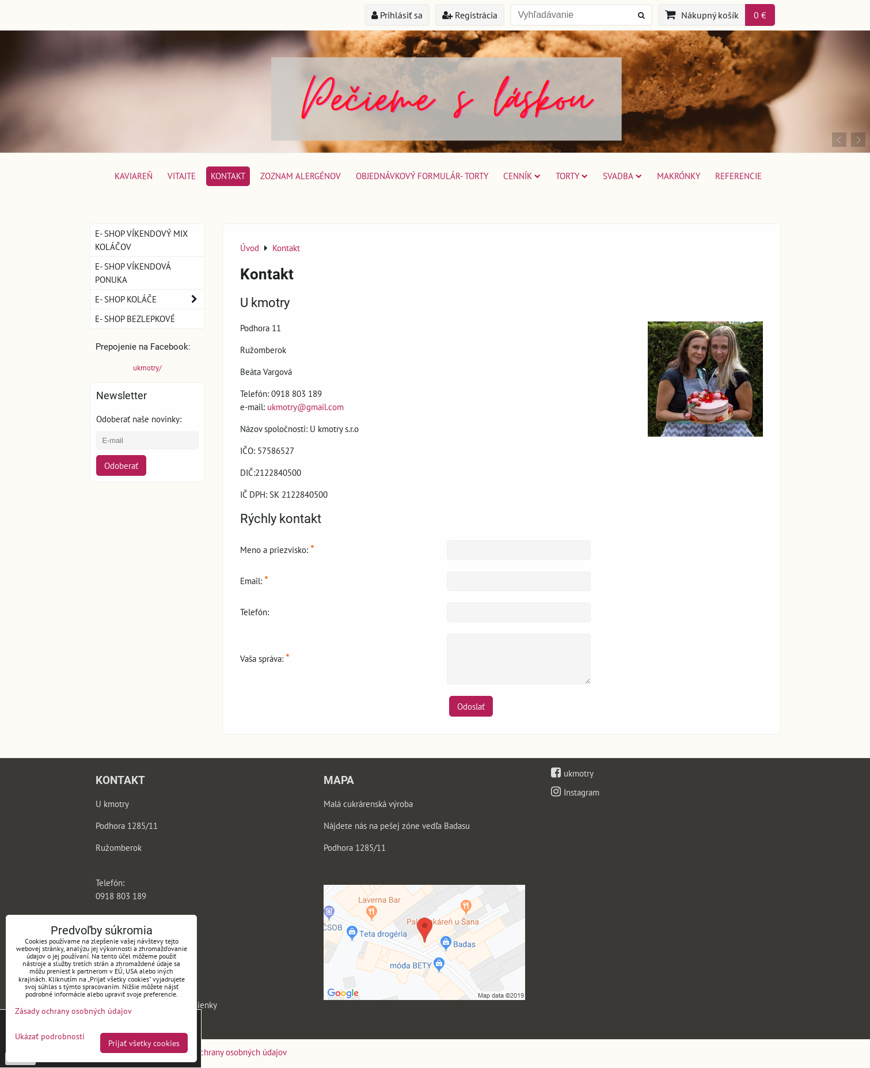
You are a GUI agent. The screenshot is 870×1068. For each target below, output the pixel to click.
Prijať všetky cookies (144, 1042)
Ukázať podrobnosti (50, 1036)
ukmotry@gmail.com (305, 406)
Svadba (622, 175)
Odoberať (121, 465)
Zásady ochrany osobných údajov (228, 1052)
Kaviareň (134, 175)
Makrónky (678, 175)
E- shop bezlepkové (135, 318)
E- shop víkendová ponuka (133, 272)
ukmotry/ (147, 368)
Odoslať (471, 706)
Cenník (522, 175)
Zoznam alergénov (300, 175)
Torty (572, 175)
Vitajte (182, 175)
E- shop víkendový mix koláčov (141, 240)
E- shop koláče (149, 299)
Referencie (738, 175)
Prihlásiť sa (397, 15)
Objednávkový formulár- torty (422, 175)
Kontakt (228, 175)
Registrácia (469, 15)
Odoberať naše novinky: (138, 419)
